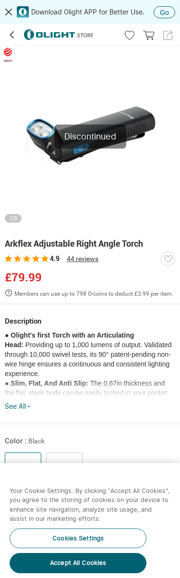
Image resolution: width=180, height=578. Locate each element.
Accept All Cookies (78, 562)
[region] (90, 520)
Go (164, 12)
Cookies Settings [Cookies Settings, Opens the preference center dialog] (78, 538)
